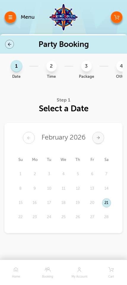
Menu (28, 17)
